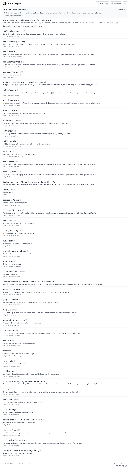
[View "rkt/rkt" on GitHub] (11, 389)
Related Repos (13, 3)
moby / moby (9, 310)
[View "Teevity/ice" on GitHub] (14, 189)
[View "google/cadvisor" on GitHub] (19, 299)
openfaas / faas (9, 350)
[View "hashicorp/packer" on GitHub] (20, 330)
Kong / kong (8, 261)
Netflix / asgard (9, 90)
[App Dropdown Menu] (125, 3)
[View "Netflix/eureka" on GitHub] (17, 141)
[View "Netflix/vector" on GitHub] (17, 161)
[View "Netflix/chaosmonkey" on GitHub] (24, 31)
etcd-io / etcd (8, 371)
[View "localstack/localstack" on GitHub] (23, 289)
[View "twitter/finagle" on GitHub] (17, 409)
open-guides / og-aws (12, 230)
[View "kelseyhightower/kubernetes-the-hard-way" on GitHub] (43, 420)
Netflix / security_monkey (14, 41)
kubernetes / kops (11, 120)
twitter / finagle (9, 409)
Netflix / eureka (9, 141)
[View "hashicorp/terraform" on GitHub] (23, 210)
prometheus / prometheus (14, 251)
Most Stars (26, 26)
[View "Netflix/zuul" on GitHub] (15, 131)
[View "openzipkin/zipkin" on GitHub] (21, 200)
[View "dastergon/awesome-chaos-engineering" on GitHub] (40, 450)
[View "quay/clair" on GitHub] (14, 241)
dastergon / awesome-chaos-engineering (21, 450)
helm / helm (8, 361)
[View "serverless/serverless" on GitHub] (23, 100)
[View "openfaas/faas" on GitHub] (17, 351)
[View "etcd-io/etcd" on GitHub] (15, 371)
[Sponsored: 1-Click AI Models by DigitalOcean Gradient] (65, 382)
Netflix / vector (9, 161)
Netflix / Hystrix (10, 51)
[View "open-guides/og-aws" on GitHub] (23, 230)
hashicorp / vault (10, 430)
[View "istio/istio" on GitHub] (13, 340)
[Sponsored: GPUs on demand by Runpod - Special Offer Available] (65, 282)
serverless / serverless (12, 100)
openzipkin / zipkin (11, 200)
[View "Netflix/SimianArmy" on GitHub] (27, 9)
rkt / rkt (6, 389)
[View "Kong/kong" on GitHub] (15, 261)
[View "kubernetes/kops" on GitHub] (20, 120)
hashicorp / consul (11, 171)
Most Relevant (15, 26)
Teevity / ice (8, 189)
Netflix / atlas (9, 220)
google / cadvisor (10, 299)
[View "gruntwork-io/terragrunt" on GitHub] (27, 440)
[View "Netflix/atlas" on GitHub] (16, 220)
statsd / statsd (9, 151)
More (122, 10)
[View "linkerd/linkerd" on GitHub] (18, 110)
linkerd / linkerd (10, 110)
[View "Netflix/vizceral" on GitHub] (18, 399)
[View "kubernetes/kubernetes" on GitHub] (26, 320)
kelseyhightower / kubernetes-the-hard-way (22, 419)
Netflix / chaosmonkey (13, 31)
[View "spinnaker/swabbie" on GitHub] (22, 72)
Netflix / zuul (8, 131)
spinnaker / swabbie (12, 72)
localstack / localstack (12, 289)
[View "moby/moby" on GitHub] (16, 310)
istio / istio (7, 340)
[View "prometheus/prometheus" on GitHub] (27, 251)
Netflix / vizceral (10, 399)
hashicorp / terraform (12, 210)
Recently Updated (36, 26)
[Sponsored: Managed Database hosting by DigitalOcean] (65, 83)
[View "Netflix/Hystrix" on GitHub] (18, 51)
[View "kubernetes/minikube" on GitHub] (24, 271)
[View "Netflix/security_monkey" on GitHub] (26, 41)
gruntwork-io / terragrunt (14, 440)
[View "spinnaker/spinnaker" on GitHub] (23, 62)
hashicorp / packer (11, 330)
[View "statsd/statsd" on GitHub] (16, 151)
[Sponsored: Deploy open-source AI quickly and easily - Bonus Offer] (65, 183)
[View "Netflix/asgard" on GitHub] (17, 90)
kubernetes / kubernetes (14, 320)
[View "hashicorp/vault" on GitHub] (19, 430)
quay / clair (8, 240)
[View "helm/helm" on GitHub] (15, 361)
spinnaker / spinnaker (12, 62)
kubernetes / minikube (13, 271)
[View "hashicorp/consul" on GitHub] (20, 172)
